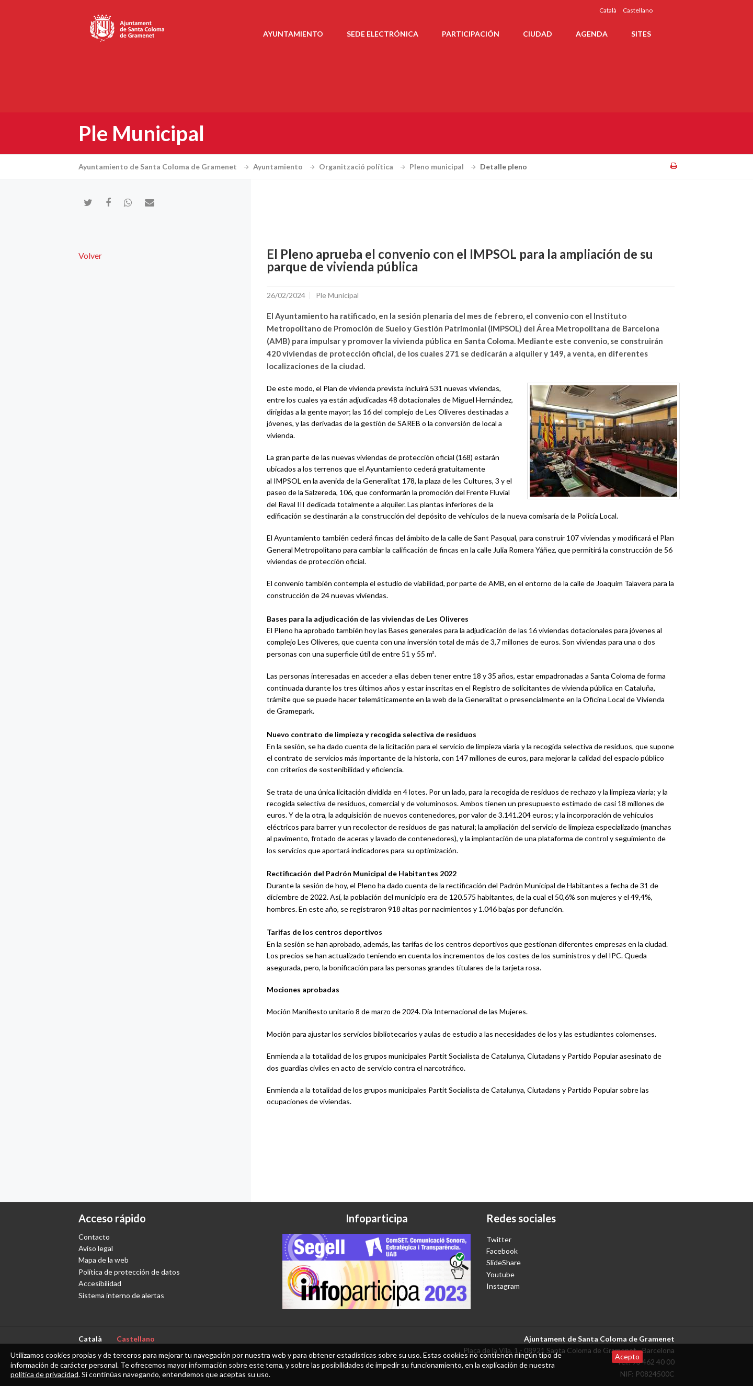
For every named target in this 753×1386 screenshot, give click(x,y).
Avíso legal (95, 1248)
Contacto (94, 1236)
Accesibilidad (99, 1283)
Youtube (500, 1274)
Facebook (502, 1250)
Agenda (592, 33)
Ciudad (537, 33)
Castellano (638, 10)
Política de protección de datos (129, 1271)
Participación (470, 33)
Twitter (498, 1239)
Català (608, 10)
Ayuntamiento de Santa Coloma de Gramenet (165, 166)
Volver (90, 255)
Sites (641, 33)
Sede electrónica (382, 33)
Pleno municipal (443, 166)
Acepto (627, 1356)
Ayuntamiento (293, 33)
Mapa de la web (103, 1259)
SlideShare (503, 1262)
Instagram (503, 1285)
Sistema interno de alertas (121, 1295)
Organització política (363, 166)
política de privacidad (44, 1374)
